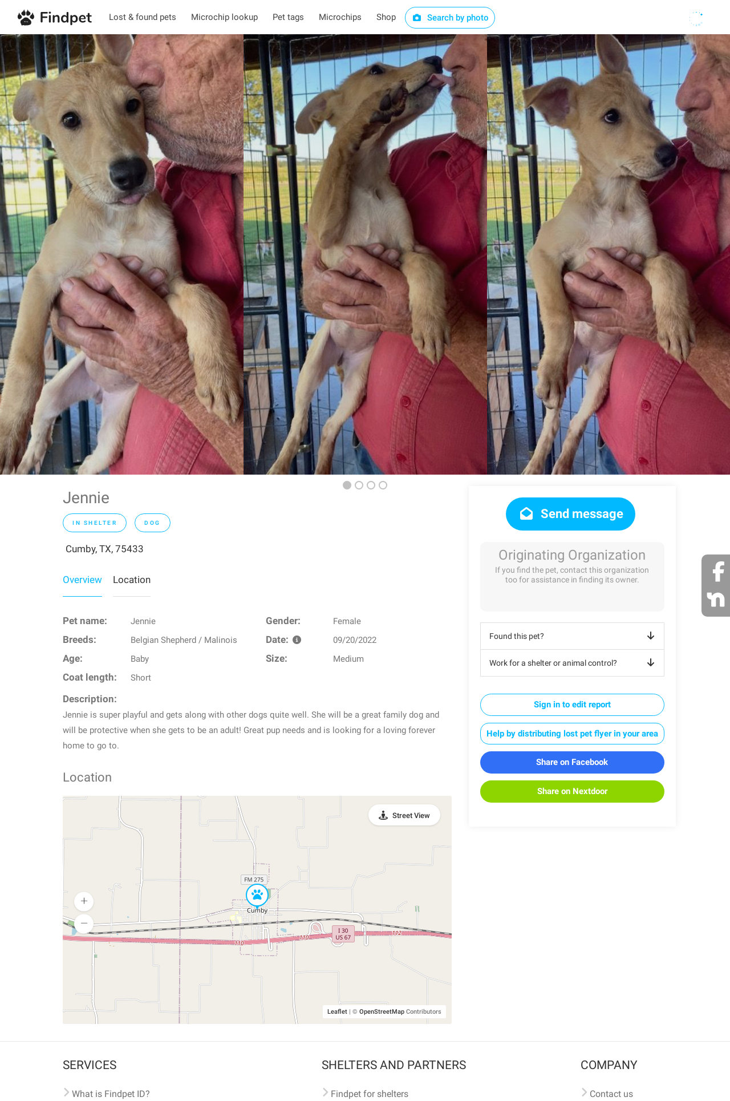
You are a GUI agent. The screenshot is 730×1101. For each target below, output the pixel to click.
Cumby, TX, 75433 (105, 548)
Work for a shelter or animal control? (574, 662)
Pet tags (288, 17)
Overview (82, 579)
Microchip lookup (224, 17)
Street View (411, 815)
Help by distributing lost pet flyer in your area (572, 733)
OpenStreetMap (381, 1011)
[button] (249, 884)
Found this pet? (574, 636)
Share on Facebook (572, 762)
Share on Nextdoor (572, 791)
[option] (122, 254)
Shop (386, 17)
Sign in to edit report (572, 704)
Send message (570, 514)
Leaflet (337, 1011)
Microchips (340, 17)
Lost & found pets (142, 17)
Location (132, 579)
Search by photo (450, 18)
